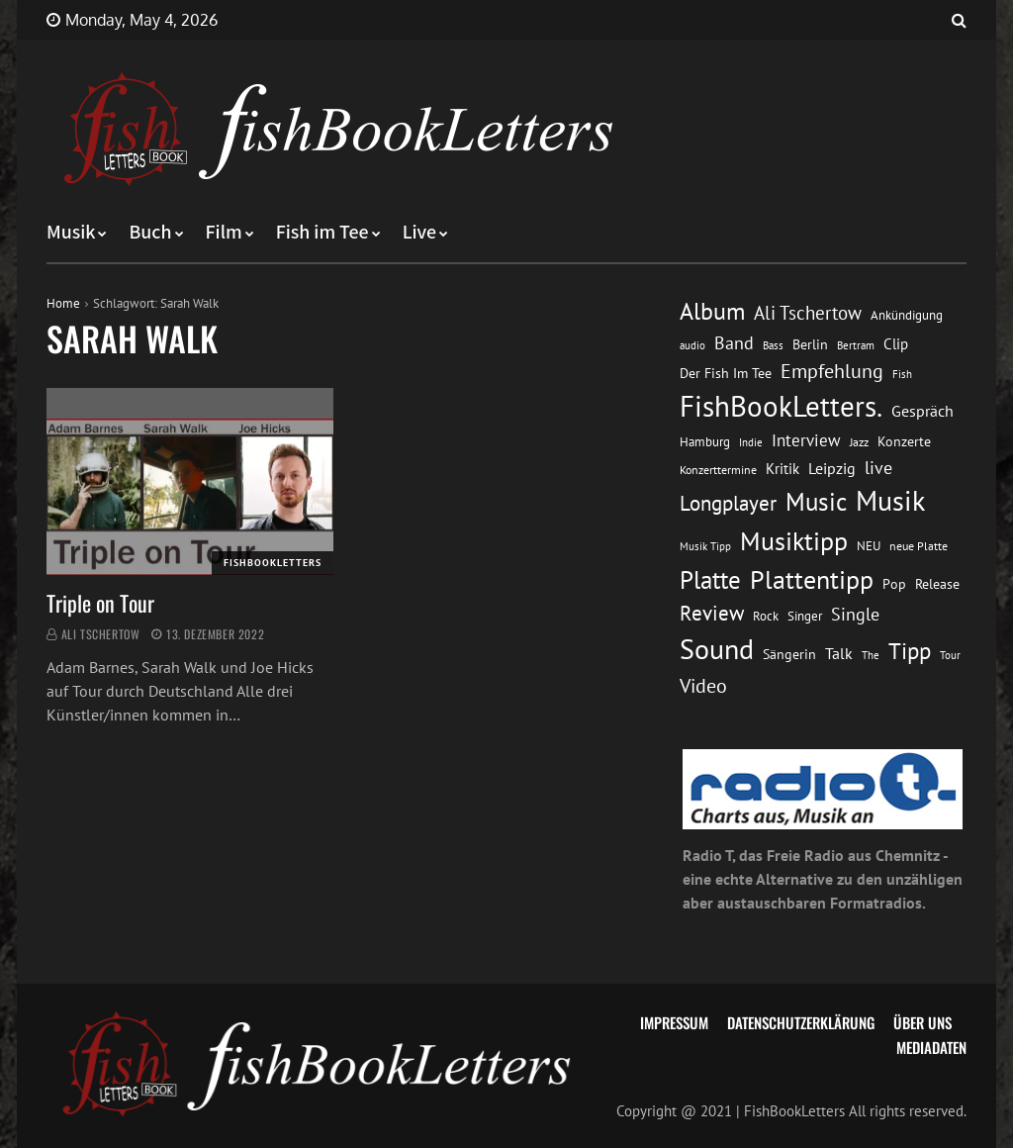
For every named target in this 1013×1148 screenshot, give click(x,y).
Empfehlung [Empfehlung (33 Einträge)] (832, 370)
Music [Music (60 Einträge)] (816, 502)
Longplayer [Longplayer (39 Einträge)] (728, 503)
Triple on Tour (100, 603)
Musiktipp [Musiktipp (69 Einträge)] (794, 541)
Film (224, 232)
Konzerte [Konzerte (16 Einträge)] (904, 441)
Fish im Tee (322, 232)
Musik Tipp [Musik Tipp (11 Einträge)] (705, 545)
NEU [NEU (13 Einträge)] (868, 545)
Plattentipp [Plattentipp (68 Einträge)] (812, 579)
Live (420, 232)
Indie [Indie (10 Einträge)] (751, 442)
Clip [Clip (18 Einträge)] (895, 344)
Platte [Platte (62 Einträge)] (710, 580)
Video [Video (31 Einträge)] (703, 685)
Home (63, 303)
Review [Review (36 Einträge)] (712, 613)
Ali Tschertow (100, 633)
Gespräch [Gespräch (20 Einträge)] (922, 411)
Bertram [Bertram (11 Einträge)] (856, 344)
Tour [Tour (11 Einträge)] (950, 654)
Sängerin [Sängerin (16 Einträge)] (789, 654)
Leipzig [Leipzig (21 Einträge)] (832, 468)
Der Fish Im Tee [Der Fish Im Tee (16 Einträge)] (726, 373)
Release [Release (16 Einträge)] (937, 584)
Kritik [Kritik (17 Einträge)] (782, 468)
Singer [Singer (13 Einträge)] (804, 616)
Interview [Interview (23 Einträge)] (806, 440)
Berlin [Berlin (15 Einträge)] (810, 344)
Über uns (922, 1022)
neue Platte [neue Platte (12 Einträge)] (918, 545)
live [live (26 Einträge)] (878, 467)
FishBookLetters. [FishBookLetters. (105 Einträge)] (781, 406)
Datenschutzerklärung (801, 1022)
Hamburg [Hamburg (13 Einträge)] (705, 441)
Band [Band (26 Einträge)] (734, 343)
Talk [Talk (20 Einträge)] (839, 653)
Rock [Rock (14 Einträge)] (766, 615)
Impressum (674, 1022)
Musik (70, 232)
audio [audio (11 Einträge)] (692, 344)
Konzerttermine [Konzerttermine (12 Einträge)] (718, 469)
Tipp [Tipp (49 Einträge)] (909, 650)
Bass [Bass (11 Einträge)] (773, 344)
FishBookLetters (273, 562)
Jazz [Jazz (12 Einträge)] (859, 441)
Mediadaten (931, 1047)
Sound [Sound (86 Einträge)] (717, 649)
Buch (150, 232)
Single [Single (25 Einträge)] (855, 614)
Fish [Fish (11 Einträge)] (902, 373)
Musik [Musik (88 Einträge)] (890, 501)
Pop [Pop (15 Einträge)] (894, 584)
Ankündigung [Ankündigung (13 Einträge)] (907, 315)
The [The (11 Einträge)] (870, 654)
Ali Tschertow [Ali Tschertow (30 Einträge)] (808, 313)
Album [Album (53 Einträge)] (712, 311)
